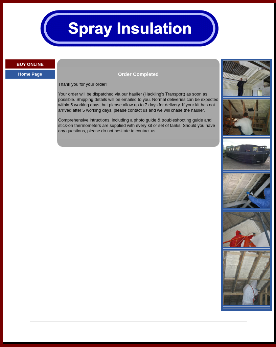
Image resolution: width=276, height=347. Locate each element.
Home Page (30, 74)
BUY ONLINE (30, 64)
